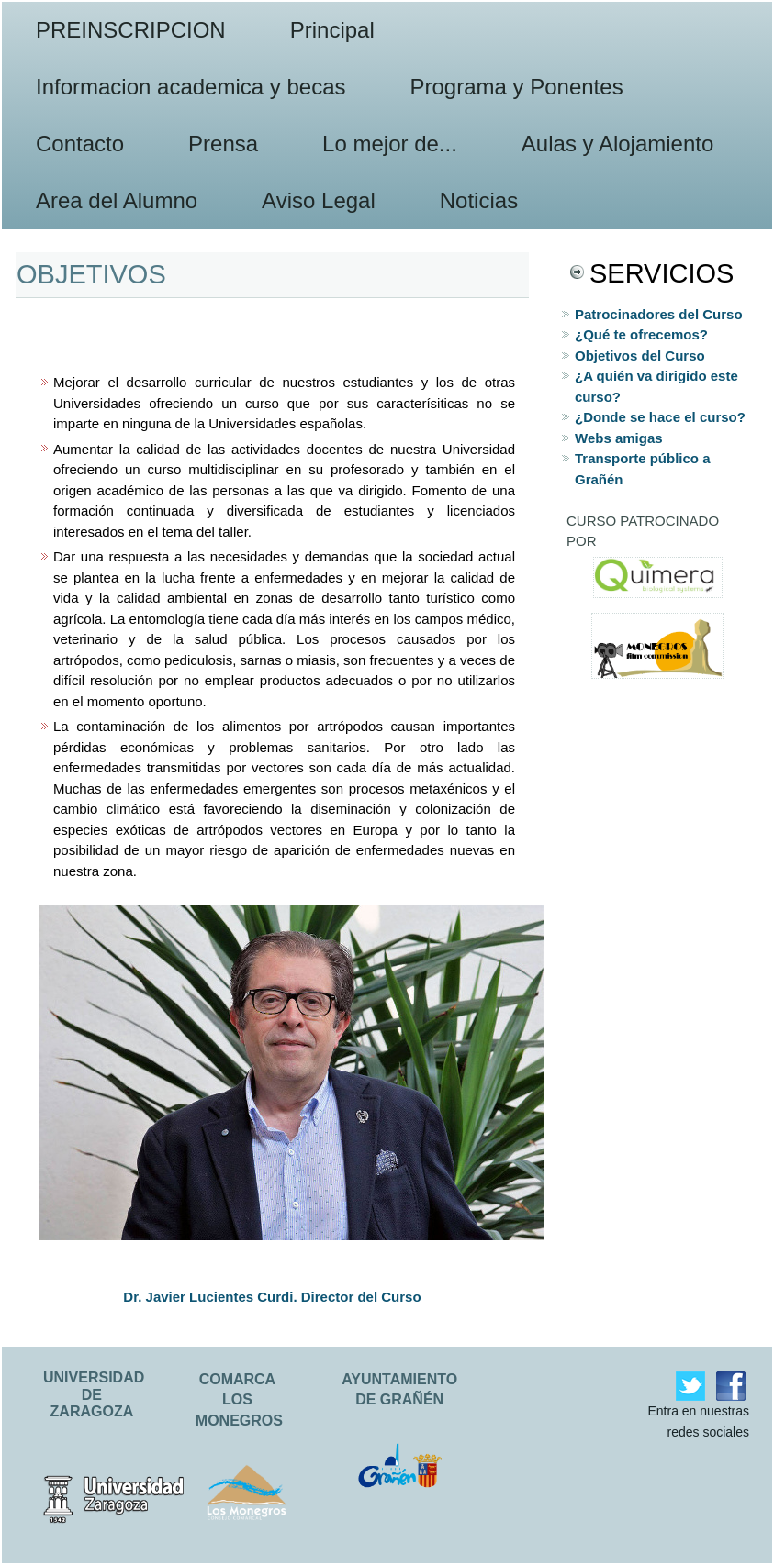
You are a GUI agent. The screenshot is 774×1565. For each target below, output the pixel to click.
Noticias (479, 200)
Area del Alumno (116, 200)
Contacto (80, 143)
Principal (332, 29)
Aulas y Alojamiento (617, 143)
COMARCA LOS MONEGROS (239, 1399)
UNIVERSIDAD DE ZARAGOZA (93, 1395)
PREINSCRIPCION (131, 29)
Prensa (223, 143)
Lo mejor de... (389, 143)
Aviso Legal (319, 200)
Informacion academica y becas (191, 86)
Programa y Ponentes (516, 86)
